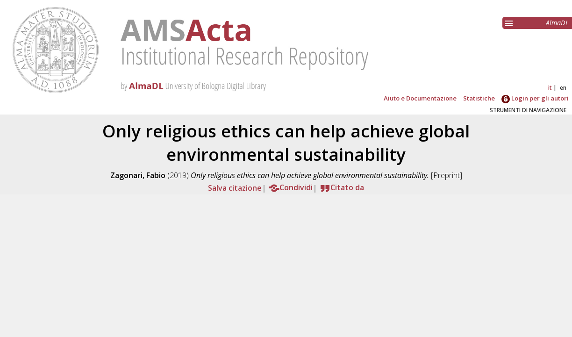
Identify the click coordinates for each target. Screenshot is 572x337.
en (563, 88)
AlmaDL (557, 22)
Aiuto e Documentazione (420, 98)
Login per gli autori (535, 98)
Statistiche (479, 98)
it (550, 88)
